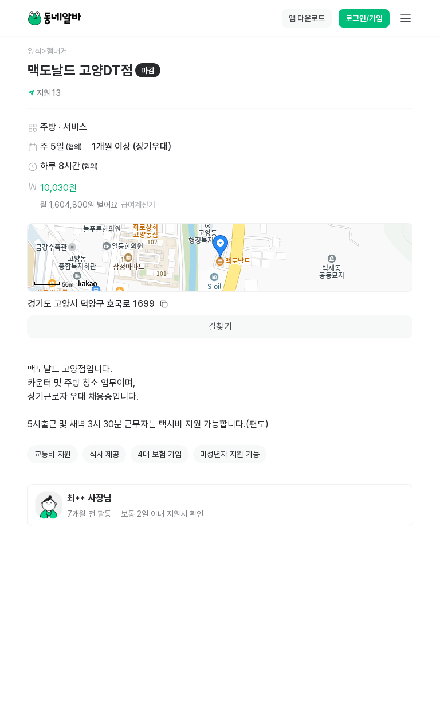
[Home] (54, 18)
